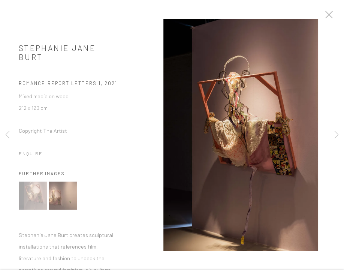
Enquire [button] (31, 157)
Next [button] (336, 135)
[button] (33, 199)
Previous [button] (7, 135)
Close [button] (338, 16)
